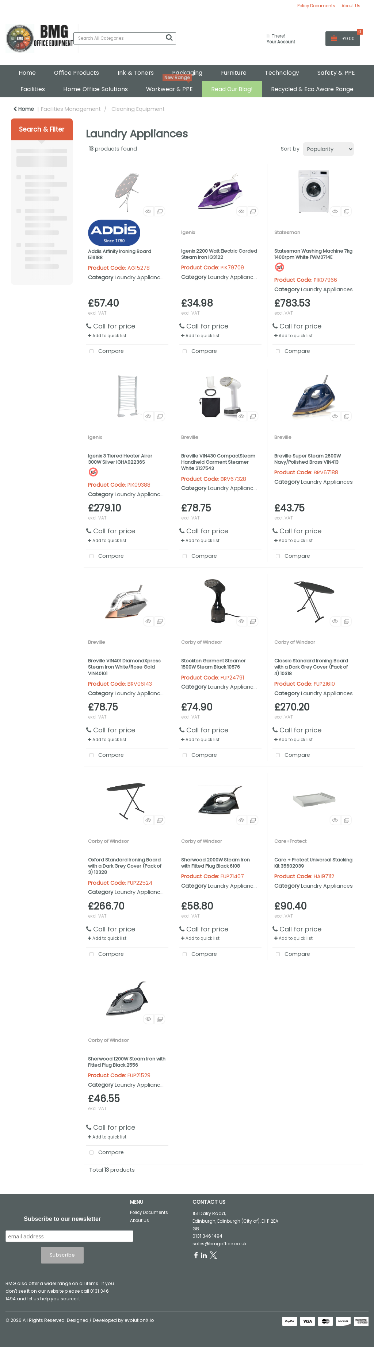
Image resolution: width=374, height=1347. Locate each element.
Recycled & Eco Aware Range (312, 89)
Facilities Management (71, 109)
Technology (282, 73)
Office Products (76, 73)
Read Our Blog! (232, 89)
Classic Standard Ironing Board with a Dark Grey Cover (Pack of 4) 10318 (311, 667)
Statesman (287, 232)
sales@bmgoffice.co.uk (219, 1244)
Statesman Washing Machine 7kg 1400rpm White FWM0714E (313, 254)
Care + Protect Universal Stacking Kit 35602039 (313, 863)
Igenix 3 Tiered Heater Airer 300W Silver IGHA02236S (120, 459)
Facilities (32, 89)
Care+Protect (290, 841)
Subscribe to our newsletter (62, 1219)
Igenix (188, 232)
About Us (350, 6)
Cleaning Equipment (138, 109)
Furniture (234, 73)
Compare (105, 351)
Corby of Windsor (201, 642)
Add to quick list (107, 336)
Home (27, 73)
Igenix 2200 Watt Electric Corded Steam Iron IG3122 (219, 254)
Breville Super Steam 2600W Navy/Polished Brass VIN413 (307, 459)
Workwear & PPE (169, 89)
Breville (189, 437)
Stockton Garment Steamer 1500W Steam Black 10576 (213, 664)
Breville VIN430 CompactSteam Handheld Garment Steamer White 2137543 (218, 462)
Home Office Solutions (95, 89)
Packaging (187, 73)
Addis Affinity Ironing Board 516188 (119, 254)
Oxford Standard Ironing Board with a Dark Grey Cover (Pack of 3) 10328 (124, 866)
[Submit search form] (169, 37)
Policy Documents (316, 6)
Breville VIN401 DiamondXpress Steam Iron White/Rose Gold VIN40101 (124, 667)
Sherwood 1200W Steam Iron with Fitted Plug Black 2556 (126, 1062)
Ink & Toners (136, 73)
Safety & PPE (336, 73)
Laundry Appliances (141, 277)
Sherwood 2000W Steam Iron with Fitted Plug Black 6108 (215, 863)
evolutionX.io (139, 1320)
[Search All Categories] (124, 38)
